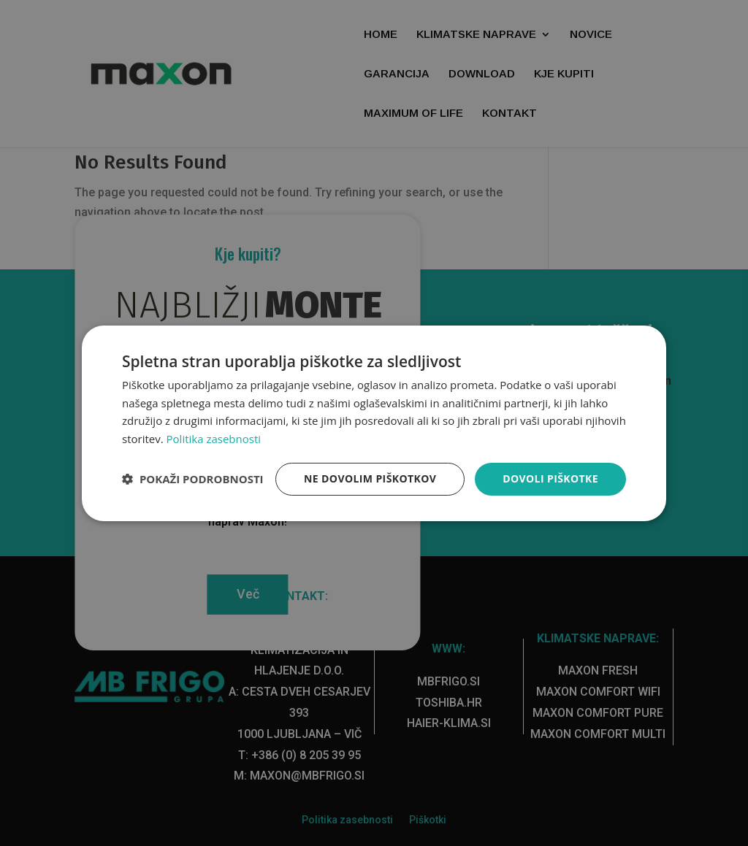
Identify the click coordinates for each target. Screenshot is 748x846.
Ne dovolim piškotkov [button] (370, 478)
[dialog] (374, 422)
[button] (193, 478)
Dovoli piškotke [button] (550, 478)
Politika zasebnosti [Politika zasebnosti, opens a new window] (214, 438)
